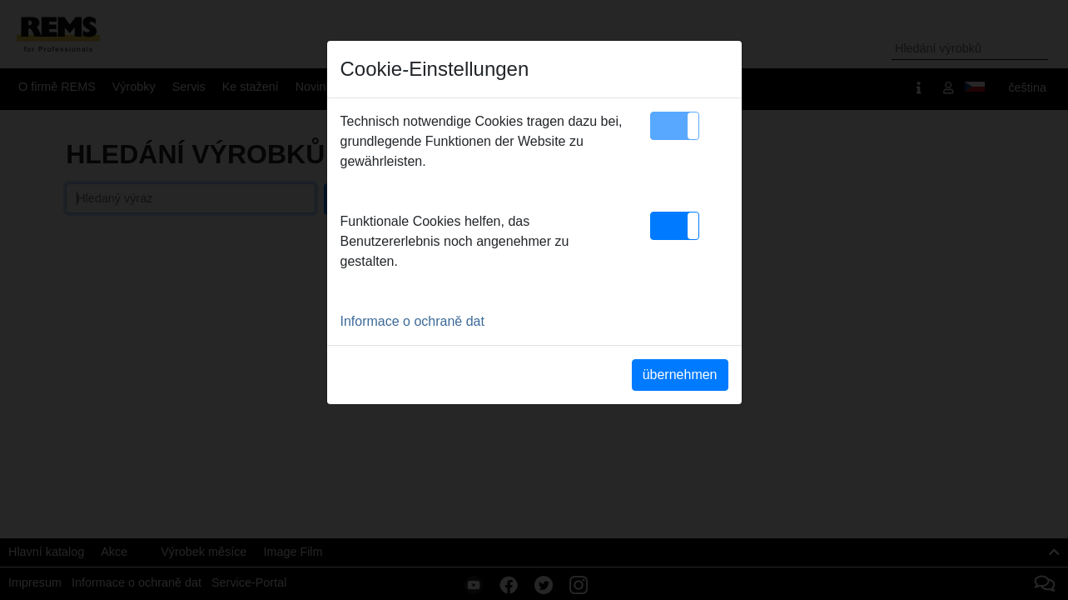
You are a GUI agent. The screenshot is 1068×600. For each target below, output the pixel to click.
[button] (674, 126)
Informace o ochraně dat (412, 321)
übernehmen (680, 375)
